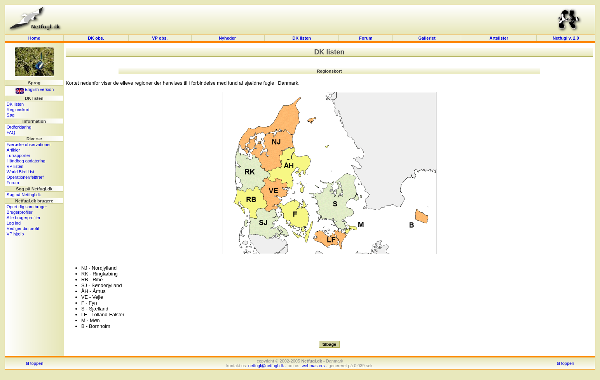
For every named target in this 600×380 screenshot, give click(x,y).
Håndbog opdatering (26, 161)
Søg (10, 115)
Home (34, 38)
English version (35, 89)
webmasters (313, 365)
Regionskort (18, 109)
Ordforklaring (19, 127)
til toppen (35, 363)
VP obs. (159, 38)
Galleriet (427, 38)
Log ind (14, 223)
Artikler (13, 150)
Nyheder (228, 38)
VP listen (15, 166)
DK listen (302, 38)
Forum (365, 38)
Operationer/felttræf (25, 177)
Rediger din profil (23, 228)
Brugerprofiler (20, 212)
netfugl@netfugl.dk (266, 365)
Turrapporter (18, 155)
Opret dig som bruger (27, 206)
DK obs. (96, 38)
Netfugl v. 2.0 (566, 38)
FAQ (11, 132)
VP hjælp (15, 234)
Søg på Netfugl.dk (24, 194)
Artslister (499, 38)
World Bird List (20, 171)
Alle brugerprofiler (23, 217)
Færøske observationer (29, 144)
